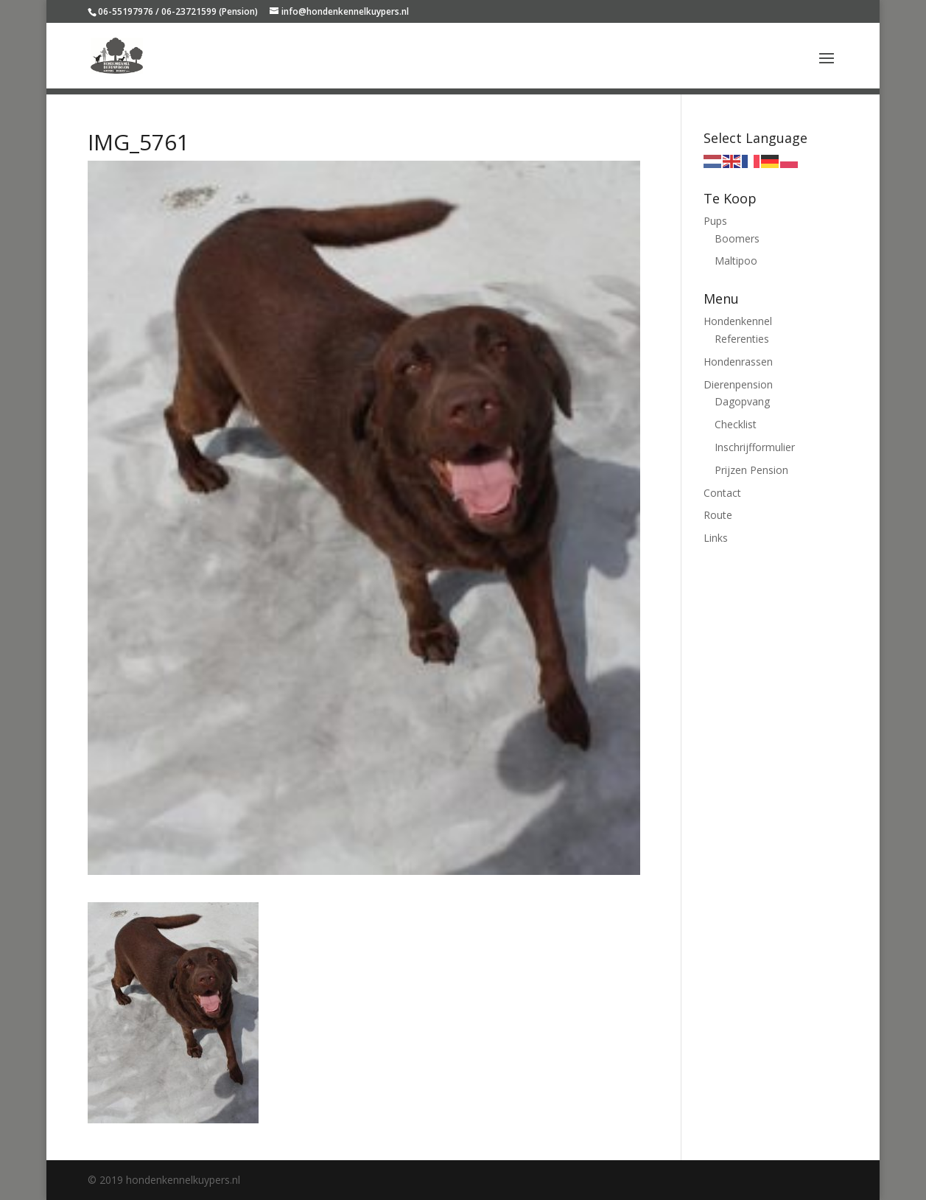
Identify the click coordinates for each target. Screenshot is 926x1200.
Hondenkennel (738, 321)
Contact (722, 493)
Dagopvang (742, 401)
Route (718, 515)
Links (716, 538)
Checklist (736, 424)
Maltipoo (736, 261)
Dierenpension (738, 384)
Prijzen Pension (751, 470)
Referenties (742, 339)
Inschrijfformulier (755, 447)
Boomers (737, 238)
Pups (715, 221)
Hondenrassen (738, 362)
